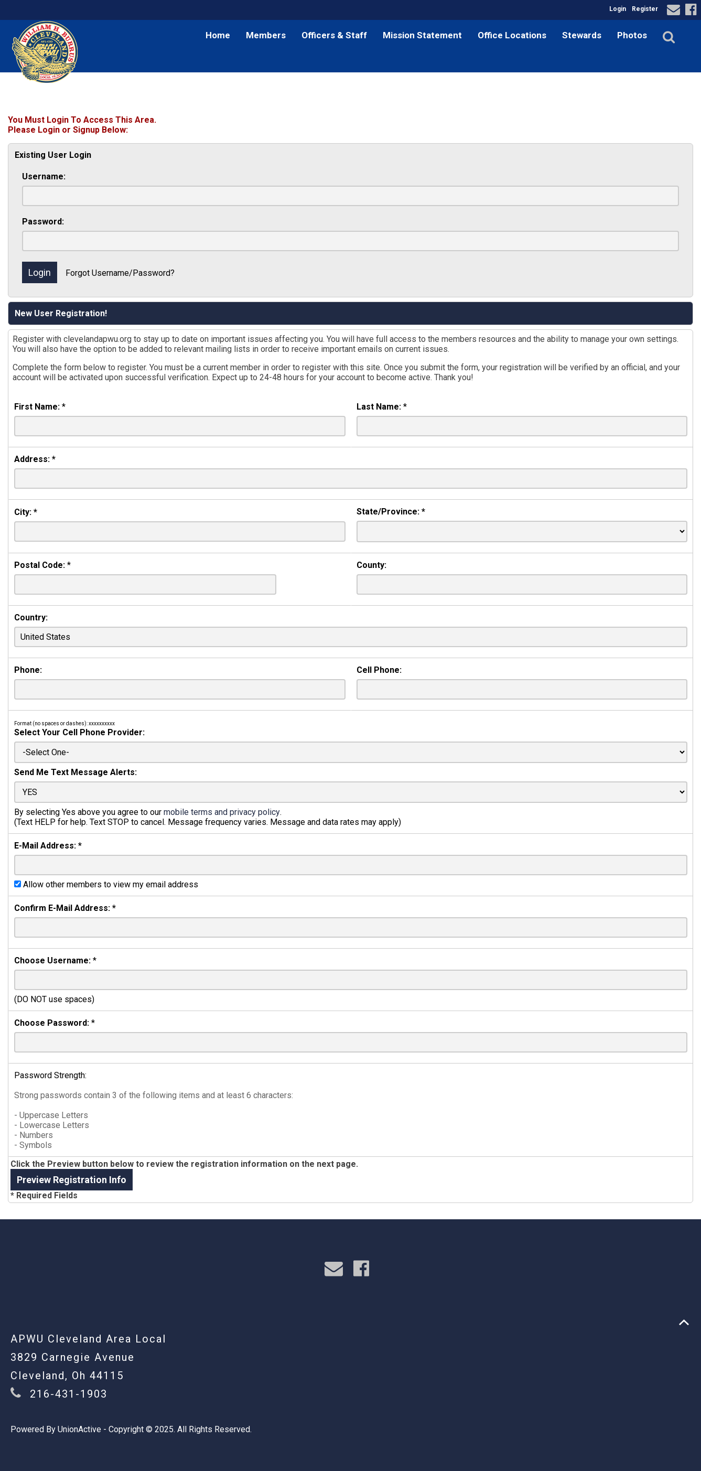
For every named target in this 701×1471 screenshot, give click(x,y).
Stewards (581, 35)
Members (266, 35)
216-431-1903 (68, 1394)
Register (645, 9)
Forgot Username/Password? (120, 273)
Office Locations (512, 35)
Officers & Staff (334, 35)
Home (218, 35)
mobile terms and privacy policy (222, 812)
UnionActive (79, 1429)
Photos (632, 35)
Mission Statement (422, 35)
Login (617, 9)
